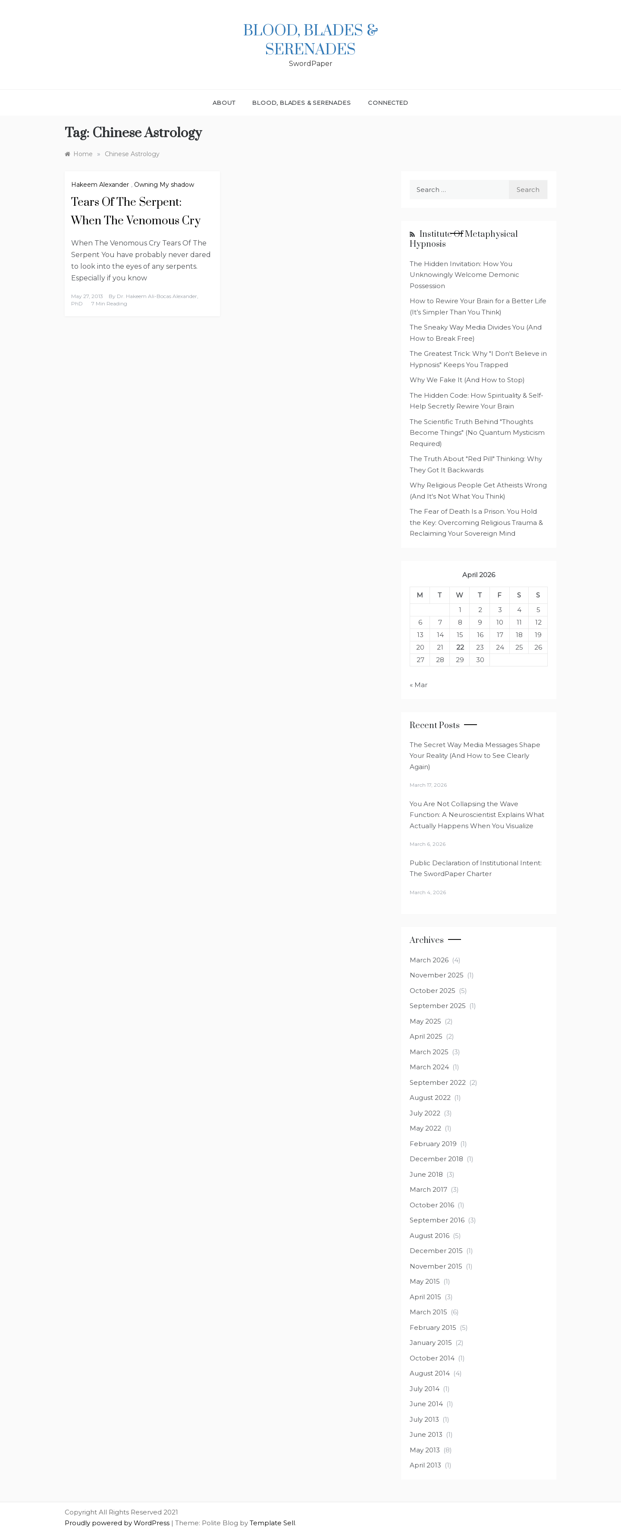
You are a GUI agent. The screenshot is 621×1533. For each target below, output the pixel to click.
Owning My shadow (164, 184)
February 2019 (433, 1144)
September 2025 (438, 1006)
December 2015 (436, 1251)
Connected (388, 102)
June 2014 (426, 1404)
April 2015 (425, 1297)
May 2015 (425, 1281)
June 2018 (426, 1174)
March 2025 (429, 1052)
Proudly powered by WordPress (118, 1523)
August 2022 (430, 1097)
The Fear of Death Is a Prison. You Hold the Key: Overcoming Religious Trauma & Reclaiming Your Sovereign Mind (476, 522)
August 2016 (429, 1235)
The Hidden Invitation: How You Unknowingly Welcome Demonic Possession (464, 275)
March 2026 (429, 960)
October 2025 (432, 990)
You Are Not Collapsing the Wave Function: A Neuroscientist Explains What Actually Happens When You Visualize (477, 815)
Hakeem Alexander (100, 184)
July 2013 (424, 1419)
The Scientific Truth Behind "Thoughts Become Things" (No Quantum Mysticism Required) (477, 433)
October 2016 (432, 1205)
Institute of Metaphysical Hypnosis (464, 239)
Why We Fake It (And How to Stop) (467, 380)
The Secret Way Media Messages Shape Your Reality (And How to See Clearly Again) (475, 756)
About (224, 102)
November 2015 (436, 1266)
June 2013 (426, 1434)
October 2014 (432, 1358)
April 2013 (425, 1465)
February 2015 (433, 1327)
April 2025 (426, 1036)
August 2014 (430, 1373)
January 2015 (431, 1342)
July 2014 (424, 1389)
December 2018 (436, 1159)
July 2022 (425, 1113)
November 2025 (437, 975)
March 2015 (428, 1312)
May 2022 (425, 1128)
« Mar (418, 685)
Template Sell (272, 1523)
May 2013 (425, 1450)
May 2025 (425, 1021)
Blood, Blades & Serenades (310, 41)
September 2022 (438, 1082)
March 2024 (429, 1067)
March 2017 (428, 1189)
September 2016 (437, 1220)
